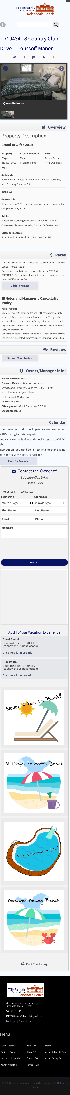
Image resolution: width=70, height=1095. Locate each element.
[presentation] (34, 547)
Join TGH (31, 1045)
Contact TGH (33, 1058)
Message (7, 527)
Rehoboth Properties (10, 1058)
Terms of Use (33, 1064)
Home (48, 1045)
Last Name (42, 510)
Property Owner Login (19, 1021)
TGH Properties (7, 1045)
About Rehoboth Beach (56, 1052)
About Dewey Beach (55, 1058)
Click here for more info (17, 652)
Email (5, 519)
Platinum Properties (10, 1052)
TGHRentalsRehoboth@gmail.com (26, 1016)
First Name (9, 510)
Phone (39, 519)
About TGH (32, 1052)
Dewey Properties (9, 1064)
